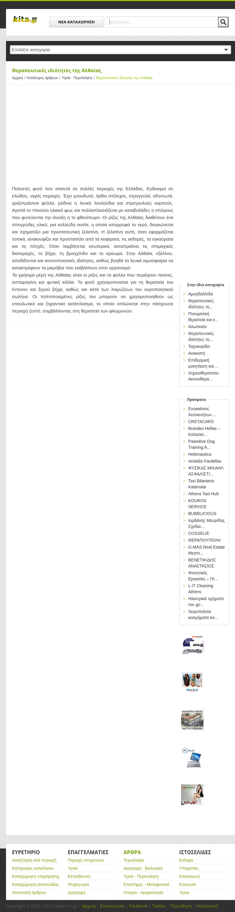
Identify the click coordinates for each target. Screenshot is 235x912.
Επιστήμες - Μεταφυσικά (146, 884)
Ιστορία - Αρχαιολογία (143, 892)
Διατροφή (76, 892)
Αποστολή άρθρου (29, 892)
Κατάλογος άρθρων (44, 78)
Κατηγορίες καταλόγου (33, 868)
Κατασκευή (189, 876)
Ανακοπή (196, 353)
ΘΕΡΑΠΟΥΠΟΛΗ (204, 540)
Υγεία (73, 868)
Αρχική (89, 906)
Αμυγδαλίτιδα (200, 294)
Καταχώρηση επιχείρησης (36, 876)
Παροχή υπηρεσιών (86, 860)
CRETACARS (201, 421)
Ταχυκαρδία (199, 346)
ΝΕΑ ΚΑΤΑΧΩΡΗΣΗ (76, 22)
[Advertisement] (92, 134)
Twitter (159, 906)
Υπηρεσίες (189, 868)
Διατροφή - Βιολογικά (143, 868)
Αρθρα (132, 852)
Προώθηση (181, 906)
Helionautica (199, 454)
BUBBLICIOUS (202, 513)
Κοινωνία (187, 884)
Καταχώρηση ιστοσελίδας (35, 884)
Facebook (138, 906)
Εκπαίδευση (79, 876)
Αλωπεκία (197, 326)
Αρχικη (19, 78)
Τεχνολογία (133, 860)
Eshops (186, 860)
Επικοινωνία (112, 906)
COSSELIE (198, 533)
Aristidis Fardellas (204, 461)
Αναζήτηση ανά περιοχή (34, 860)
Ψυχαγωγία (78, 884)
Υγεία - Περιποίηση (79, 78)
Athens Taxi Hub (203, 493)
